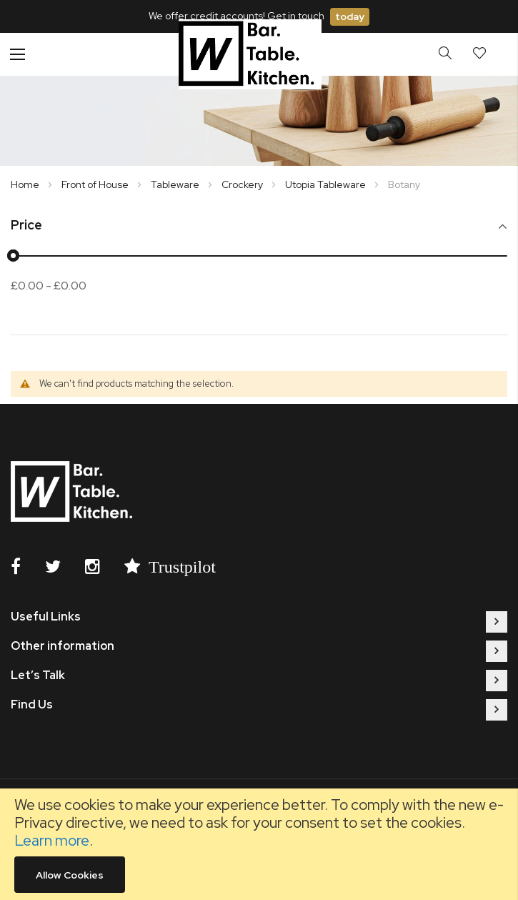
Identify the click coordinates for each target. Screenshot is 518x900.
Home (26, 184)
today (349, 16)
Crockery (243, 184)
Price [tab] (26, 225)
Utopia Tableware (326, 184)
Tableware (176, 184)
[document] (259, 844)
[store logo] (250, 54)
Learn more (51, 840)
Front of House (96, 184)
